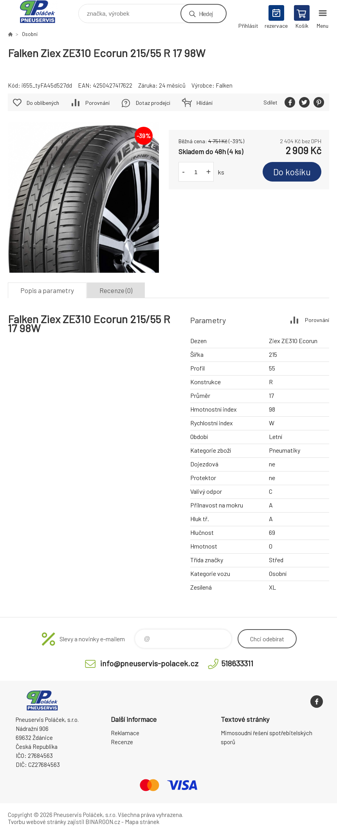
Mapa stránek (142, 821)
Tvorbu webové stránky (37, 821)
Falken (224, 85)
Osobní (30, 34)
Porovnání (97, 102)
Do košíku (292, 171)
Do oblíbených (43, 102)
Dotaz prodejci (153, 102)
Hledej (206, 13)
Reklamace (125, 732)
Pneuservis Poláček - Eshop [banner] (42, 11)
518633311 (237, 663)
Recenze (122, 741)
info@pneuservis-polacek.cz (149, 663)
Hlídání (204, 102)
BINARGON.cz (102, 821)
